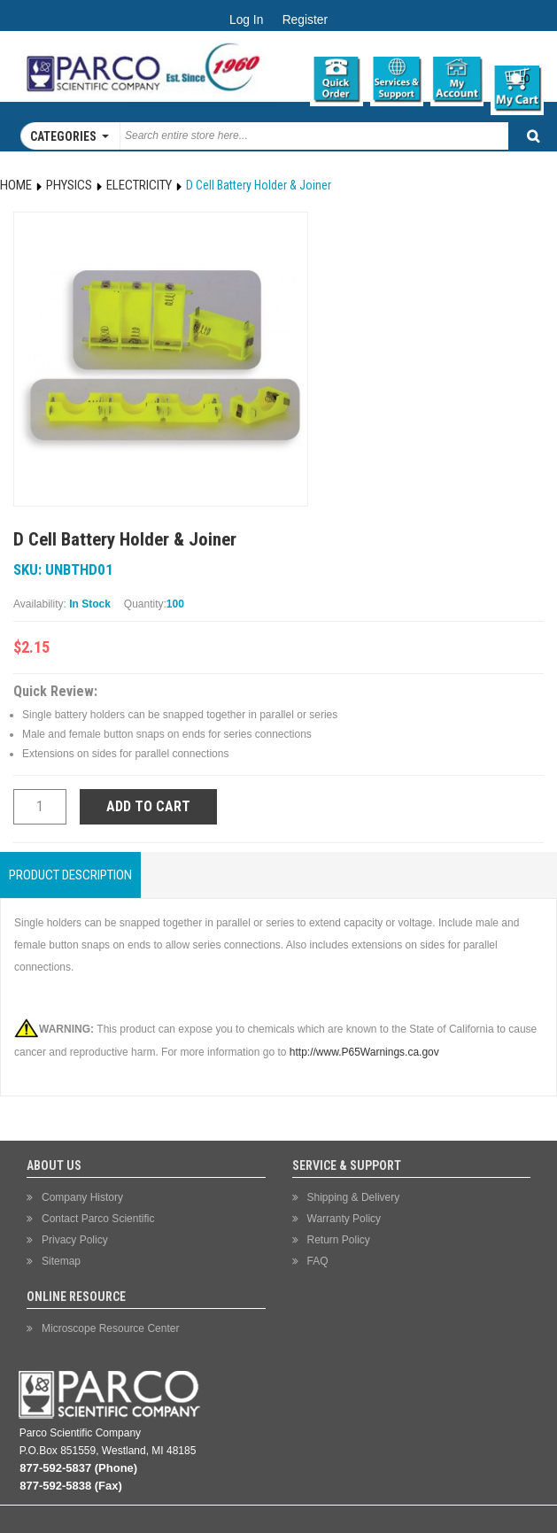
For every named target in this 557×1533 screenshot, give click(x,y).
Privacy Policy (75, 1240)
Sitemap (61, 1261)
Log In (246, 20)
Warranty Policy (344, 1218)
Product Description (70, 875)
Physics (69, 185)
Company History (82, 1197)
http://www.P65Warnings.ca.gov (364, 1052)
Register (305, 20)
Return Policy (338, 1240)
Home (16, 185)
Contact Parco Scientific (98, 1218)
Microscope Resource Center (110, 1328)
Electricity (139, 185)
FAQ (318, 1261)
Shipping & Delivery (353, 1197)
